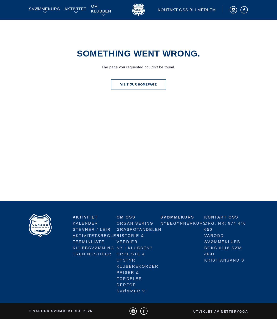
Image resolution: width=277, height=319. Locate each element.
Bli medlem (202, 9)
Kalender (85, 223)
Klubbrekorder (138, 266)
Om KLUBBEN (101, 8)
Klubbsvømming (93, 248)
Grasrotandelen (139, 229)
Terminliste (88, 242)
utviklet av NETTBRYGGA (220, 311)
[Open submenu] (45, 12)
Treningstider (92, 254)
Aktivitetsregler (96, 235)
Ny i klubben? (135, 248)
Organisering (135, 223)
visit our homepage (138, 84)
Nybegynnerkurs (183, 223)
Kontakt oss (173, 9)
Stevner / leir (92, 229)
